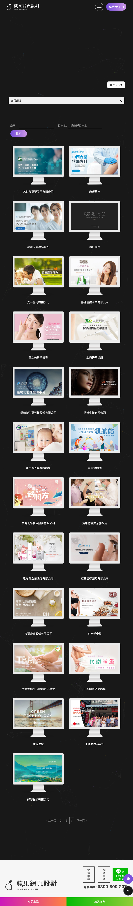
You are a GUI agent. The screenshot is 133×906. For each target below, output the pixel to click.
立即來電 (33, 901)
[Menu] (99, 7)
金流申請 (88, 874)
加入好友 (99, 901)
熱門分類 (66, 100)
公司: (13, 125)
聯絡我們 (116, 7)
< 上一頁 (51, 820)
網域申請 (104, 874)
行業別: (62, 125)
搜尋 (18, 133)
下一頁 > (82, 820)
